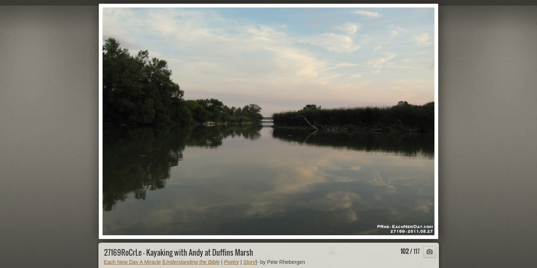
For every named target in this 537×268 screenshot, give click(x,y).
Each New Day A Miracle (132, 262)
